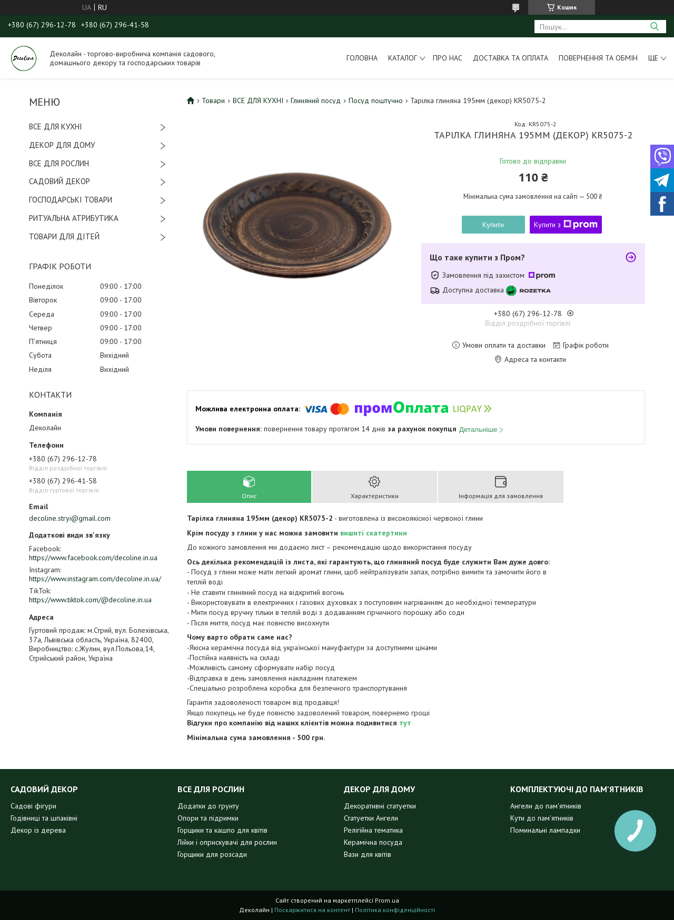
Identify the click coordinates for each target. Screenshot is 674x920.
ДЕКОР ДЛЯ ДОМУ (62, 145)
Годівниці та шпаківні (44, 818)
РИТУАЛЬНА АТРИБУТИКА (73, 218)
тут (405, 722)
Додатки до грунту (208, 806)
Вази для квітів (367, 854)
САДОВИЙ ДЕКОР (59, 181)
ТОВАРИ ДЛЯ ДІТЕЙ (64, 236)
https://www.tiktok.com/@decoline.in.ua (90, 599)
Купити (493, 224)
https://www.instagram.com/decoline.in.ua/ (95, 578)
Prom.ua (387, 900)
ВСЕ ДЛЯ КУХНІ (55, 127)
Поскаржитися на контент (312, 910)
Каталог (402, 58)
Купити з (566, 224)
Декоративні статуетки (380, 806)
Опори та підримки (208, 818)
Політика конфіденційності (395, 910)
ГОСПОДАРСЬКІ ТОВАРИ (70, 200)
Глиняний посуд (316, 100)
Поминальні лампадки (545, 830)
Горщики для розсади (212, 854)
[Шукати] (654, 26)
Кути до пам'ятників (541, 818)
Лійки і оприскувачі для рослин (227, 842)
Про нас (447, 58)
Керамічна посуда (373, 842)
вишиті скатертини (373, 533)
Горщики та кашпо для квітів (222, 830)
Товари (213, 100)
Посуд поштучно (376, 100)
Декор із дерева (38, 830)
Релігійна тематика (373, 830)
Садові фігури (33, 806)
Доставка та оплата (510, 58)
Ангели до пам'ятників (545, 806)
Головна (362, 58)
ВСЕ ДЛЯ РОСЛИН (59, 163)
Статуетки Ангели (371, 818)
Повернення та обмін (598, 58)
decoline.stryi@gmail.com (70, 518)
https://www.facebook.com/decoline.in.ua (93, 557)
